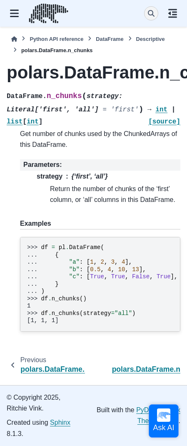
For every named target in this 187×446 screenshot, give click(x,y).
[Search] (151, 13)
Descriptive (150, 39)
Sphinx (60, 422)
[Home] (14, 39)
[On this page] (172, 13)
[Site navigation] (14, 13)
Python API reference (56, 39)
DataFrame (109, 39)
